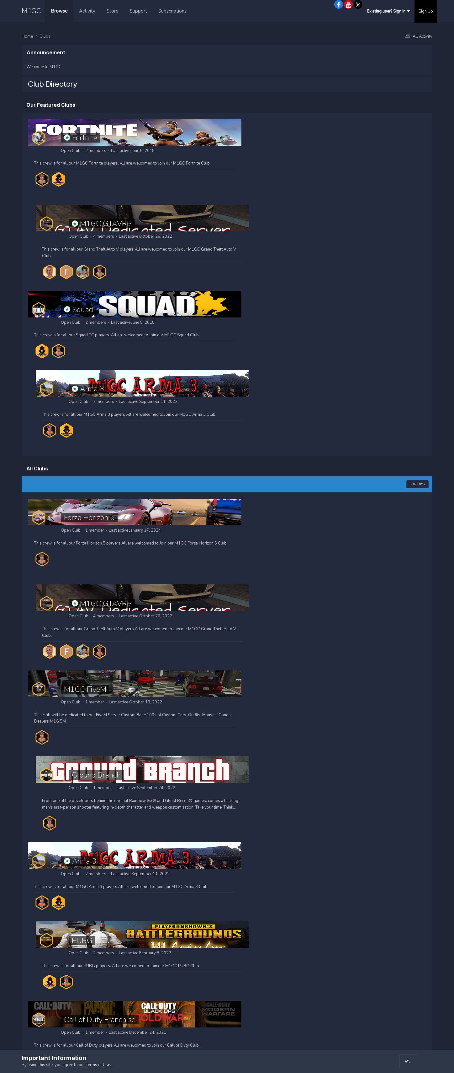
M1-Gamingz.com (252, 1038)
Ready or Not (85, 854)
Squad (82, 224)
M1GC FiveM (85, 438)
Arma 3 (288, 224)
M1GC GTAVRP (301, 138)
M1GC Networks (348, 954)
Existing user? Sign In (388, 11)
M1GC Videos (243, 980)
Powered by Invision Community (228, 1030)
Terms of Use (98, 1065)
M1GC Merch (242, 971)
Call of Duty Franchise (99, 604)
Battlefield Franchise (97, 769)
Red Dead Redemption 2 (306, 769)
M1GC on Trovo (347, 988)
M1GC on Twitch (348, 980)
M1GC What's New (249, 988)
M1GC (31, 11)
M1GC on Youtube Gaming (358, 971)
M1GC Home (243, 954)
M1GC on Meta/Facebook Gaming (366, 963)
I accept (414, 1061)
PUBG (277, 524)
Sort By (417, 319)
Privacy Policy (227, 1017)
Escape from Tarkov (298, 683)
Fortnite (84, 138)
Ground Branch (291, 438)
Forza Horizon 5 (89, 352)
